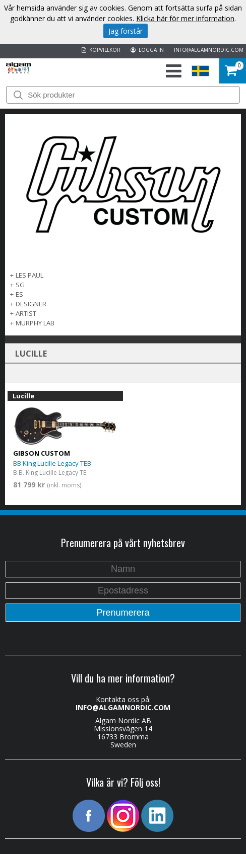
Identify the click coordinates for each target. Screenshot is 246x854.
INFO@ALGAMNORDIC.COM (208, 49)
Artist (26, 313)
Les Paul (29, 275)
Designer (31, 303)
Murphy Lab (35, 322)
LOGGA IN (147, 49)
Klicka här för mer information (185, 18)
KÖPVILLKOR (101, 49)
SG (20, 284)
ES (19, 294)
